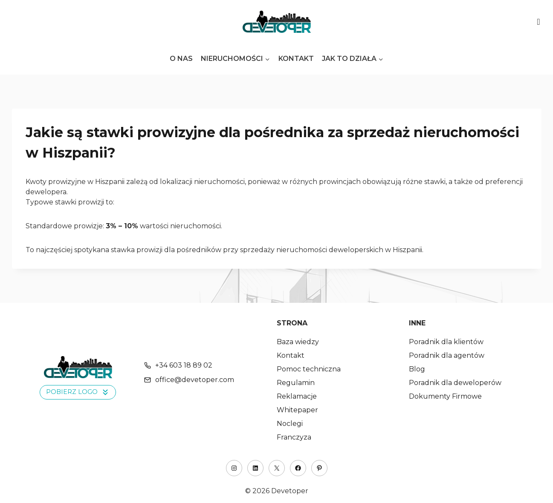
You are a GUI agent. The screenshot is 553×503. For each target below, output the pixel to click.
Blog (417, 369)
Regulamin (296, 383)
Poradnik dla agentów (446, 355)
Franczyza (294, 437)
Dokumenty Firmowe (445, 396)
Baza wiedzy (298, 342)
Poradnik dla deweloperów (455, 383)
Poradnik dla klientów (446, 342)
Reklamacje (297, 396)
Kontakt (296, 59)
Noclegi (290, 424)
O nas (181, 59)
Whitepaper (297, 410)
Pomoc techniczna (309, 369)
